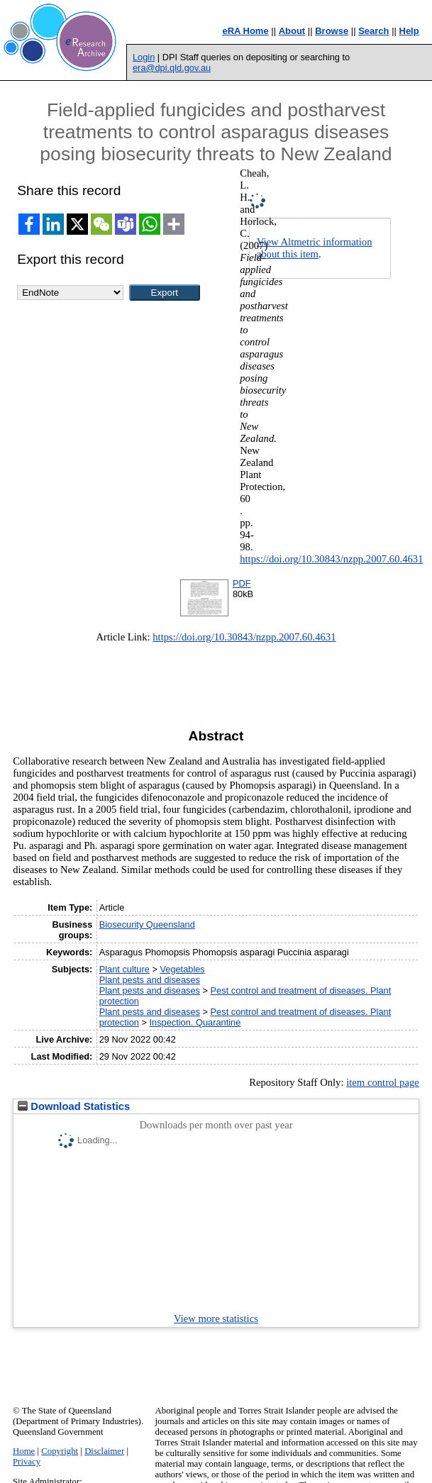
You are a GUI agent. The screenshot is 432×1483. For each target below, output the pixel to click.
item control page (382, 1082)
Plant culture (124, 969)
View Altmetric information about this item (314, 248)
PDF (242, 583)
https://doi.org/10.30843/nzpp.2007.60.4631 (331, 559)
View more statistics (216, 1318)
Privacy (26, 1462)
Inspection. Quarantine (195, 1022)
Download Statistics (74, 1106)
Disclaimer (104, 1451)
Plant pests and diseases (149, 979)
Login (144, 57)
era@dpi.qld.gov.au (172, 67)
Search (373, 31)
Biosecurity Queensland (147, 924)
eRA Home (245, 31)
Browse (331, 31)
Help (409, 31)
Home (24, 1451)
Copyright (59, 1451)
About (292, 31)
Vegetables (182, 969)
